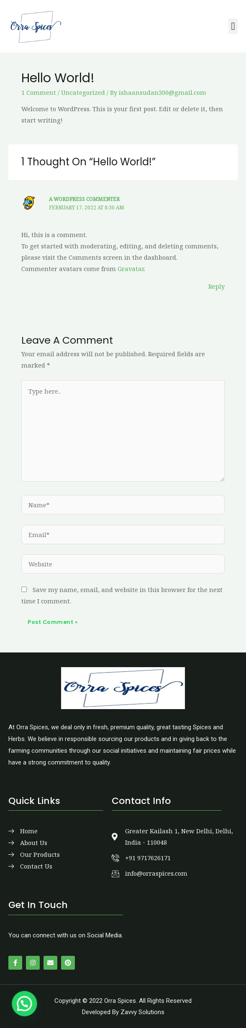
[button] (233, 26)
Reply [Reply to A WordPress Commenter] (216, 286)
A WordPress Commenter (84, 199)
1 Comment (38, 92)
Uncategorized (83, 92)
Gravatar (131, 268)
